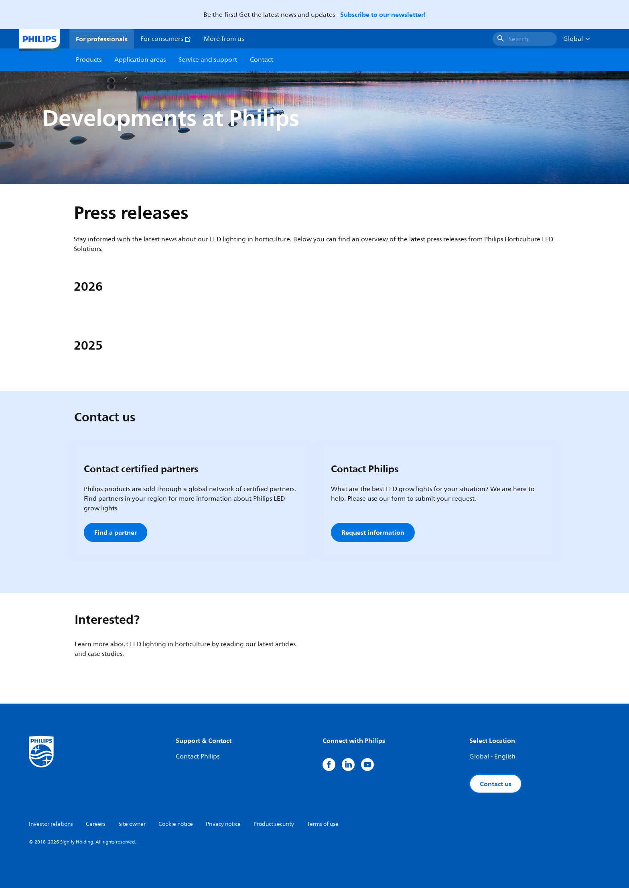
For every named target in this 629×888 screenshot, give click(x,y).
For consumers (165, 39)
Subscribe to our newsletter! (383, 14)
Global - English (492, 756)
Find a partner (115, 532)
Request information (372, 532)
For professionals (102, 39)
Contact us (495, 783)
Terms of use (323, 824)
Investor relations (51, 824)
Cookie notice (175, 824)
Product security (274, 824)
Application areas (140, 60)
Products (88, 60)
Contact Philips (197, 756)
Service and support (208, 60)
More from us (224, 39)
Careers (96, 824)
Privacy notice (223, 824)
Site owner (132, 824)
